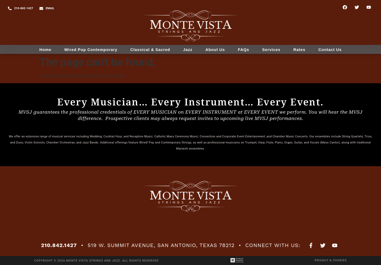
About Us (215, 49)
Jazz (187, 49)
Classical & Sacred (150, 49)
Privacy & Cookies (331, 260)
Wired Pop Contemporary (90, 49)
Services (271, 49)
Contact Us (330, 49)
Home (45, 49)
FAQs (243, 49)
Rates (299, 49)
